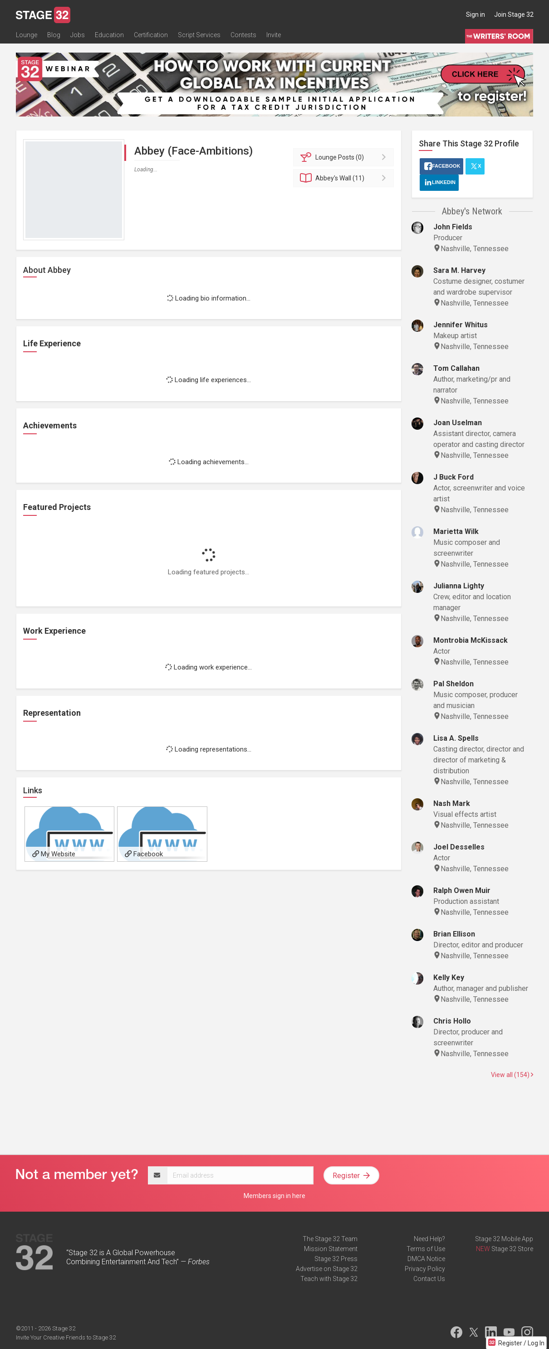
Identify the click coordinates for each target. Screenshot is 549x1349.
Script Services (199, 35)
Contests (243, 35)
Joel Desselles (459, 847)
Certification (151, 35)
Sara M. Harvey (459, 270)
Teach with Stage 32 (329, 1278)
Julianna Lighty (458, 586)
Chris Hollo (452, 1021)
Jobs (77, 35)
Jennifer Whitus (460, 324)
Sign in (475, 14)
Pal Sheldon (453, 683)
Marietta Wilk (456, 531)
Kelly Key (448, 977)
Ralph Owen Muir (461, 890)
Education (109, 35)
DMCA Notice (426, 1258)
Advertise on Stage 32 (327, 1268)
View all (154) (512, 1074)
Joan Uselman (457, 422)
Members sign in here (274, 1195)
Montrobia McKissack (470, 640)
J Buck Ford (453, 477)
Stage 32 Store (512, 1248)
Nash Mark (451, 803)
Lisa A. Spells (456, 738)
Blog (53, 35)
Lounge (26, 35)
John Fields (452, 227)
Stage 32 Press (336, 1258)
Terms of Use (426, 1248)
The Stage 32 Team (330, 1238)
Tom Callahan (456, 368)
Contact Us (429, 1278)
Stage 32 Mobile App (504, 1238)
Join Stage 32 (514, 14)
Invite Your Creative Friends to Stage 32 (66, 1337)
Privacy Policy (425, 1268)
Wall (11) (345, 178)
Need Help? (429, 1238)
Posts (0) (345, 157)
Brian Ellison (454, 934)
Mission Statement (331, 1248)
